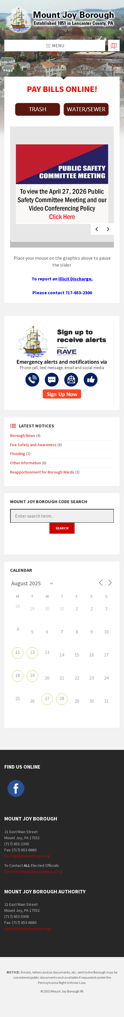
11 (17, 652)
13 (47, 652)
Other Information (25, 462)
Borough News (22, 435)
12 (32, 652)
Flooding (17, 453)
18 (17, 675)
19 (32, 675)
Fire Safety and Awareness (33, 444)
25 (17, 698)
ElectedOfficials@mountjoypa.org (33, 871)
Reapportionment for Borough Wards (42, 472)
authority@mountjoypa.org (27, 928)
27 (47, 698)
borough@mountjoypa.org (27, 855)
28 (17, 606)
